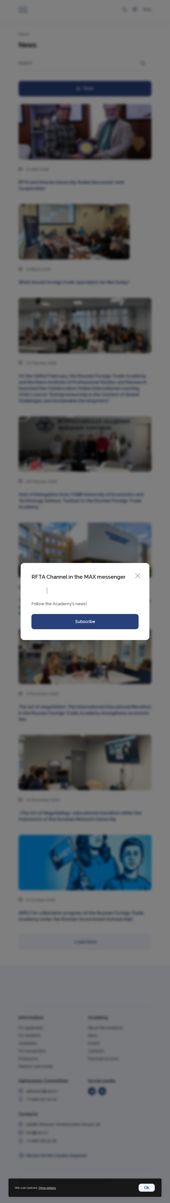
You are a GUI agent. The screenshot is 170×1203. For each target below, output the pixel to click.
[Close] (137, 575)
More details (47, 1188)
